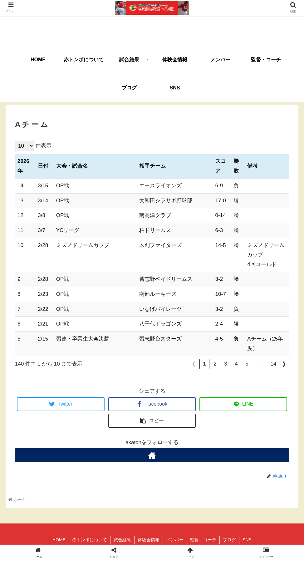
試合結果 (122, 539)
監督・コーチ (203, 539)
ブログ (229, 539)
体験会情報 (148, 539)
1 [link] (204, 364)
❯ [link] (284, 364)
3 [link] (225, 364)
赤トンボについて (89, 539)
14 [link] (274, 364)
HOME (59, 539)
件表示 (43, 146)
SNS (247, 539)
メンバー (175, 539)
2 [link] (214, 364)
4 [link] (236, 364)
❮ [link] (194, 364)
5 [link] (246, 364)
